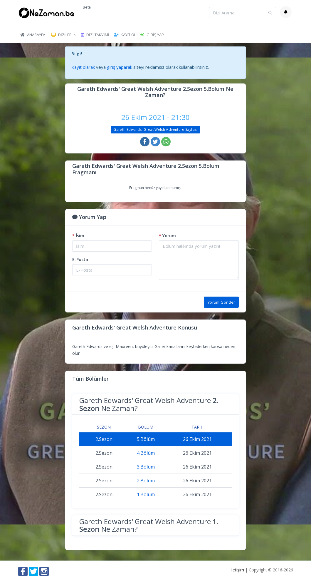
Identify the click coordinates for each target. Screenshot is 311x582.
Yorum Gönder (221, 302)
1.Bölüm (146, 494)
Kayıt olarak (83, 67)
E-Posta (80, 259)
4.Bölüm (146, 453)
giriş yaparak (119, 67)
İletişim (237, 570)
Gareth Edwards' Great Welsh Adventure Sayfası (155, 129)
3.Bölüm (146, 467)
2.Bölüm (146, 480)
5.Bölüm (146, 439)
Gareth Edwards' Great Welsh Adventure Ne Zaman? (148, 404)
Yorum (167, 235)
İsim (78, 235)
